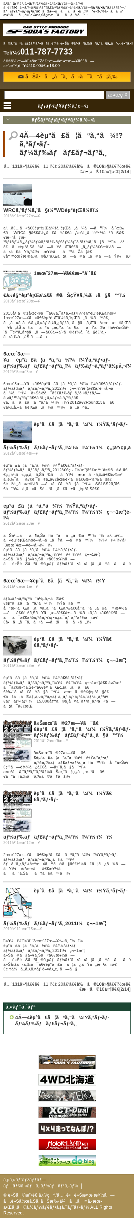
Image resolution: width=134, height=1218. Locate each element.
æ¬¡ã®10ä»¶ (97, 171)
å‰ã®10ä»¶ (93, 166)
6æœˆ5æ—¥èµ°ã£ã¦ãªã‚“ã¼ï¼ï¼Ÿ (54, 581)
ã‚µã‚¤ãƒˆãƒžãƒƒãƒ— (24, 1179)
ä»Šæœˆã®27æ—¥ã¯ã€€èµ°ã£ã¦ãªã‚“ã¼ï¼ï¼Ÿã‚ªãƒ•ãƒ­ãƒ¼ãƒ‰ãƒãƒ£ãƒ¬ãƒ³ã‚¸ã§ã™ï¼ (82, 729)
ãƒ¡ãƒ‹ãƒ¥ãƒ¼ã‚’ (67, 106)
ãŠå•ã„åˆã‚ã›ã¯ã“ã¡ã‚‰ (68, 76)
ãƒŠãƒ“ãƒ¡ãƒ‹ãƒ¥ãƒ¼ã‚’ (67, 120)
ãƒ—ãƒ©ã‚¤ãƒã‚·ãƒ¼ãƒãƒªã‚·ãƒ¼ (40, 1185)
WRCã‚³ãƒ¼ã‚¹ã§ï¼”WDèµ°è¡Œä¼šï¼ (52, 210)
